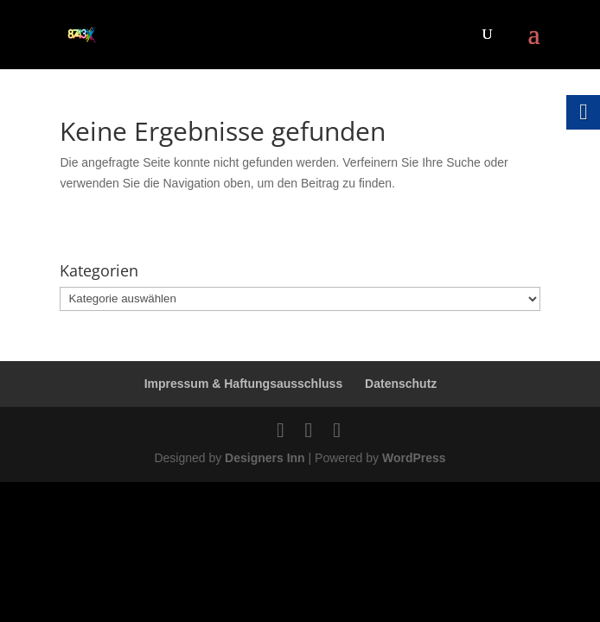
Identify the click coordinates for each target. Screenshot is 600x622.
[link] (81, 34)
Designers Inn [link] (265, 458)
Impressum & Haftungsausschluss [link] (243, 383)
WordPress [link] (414, 458)
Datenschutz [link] (401, 383)
